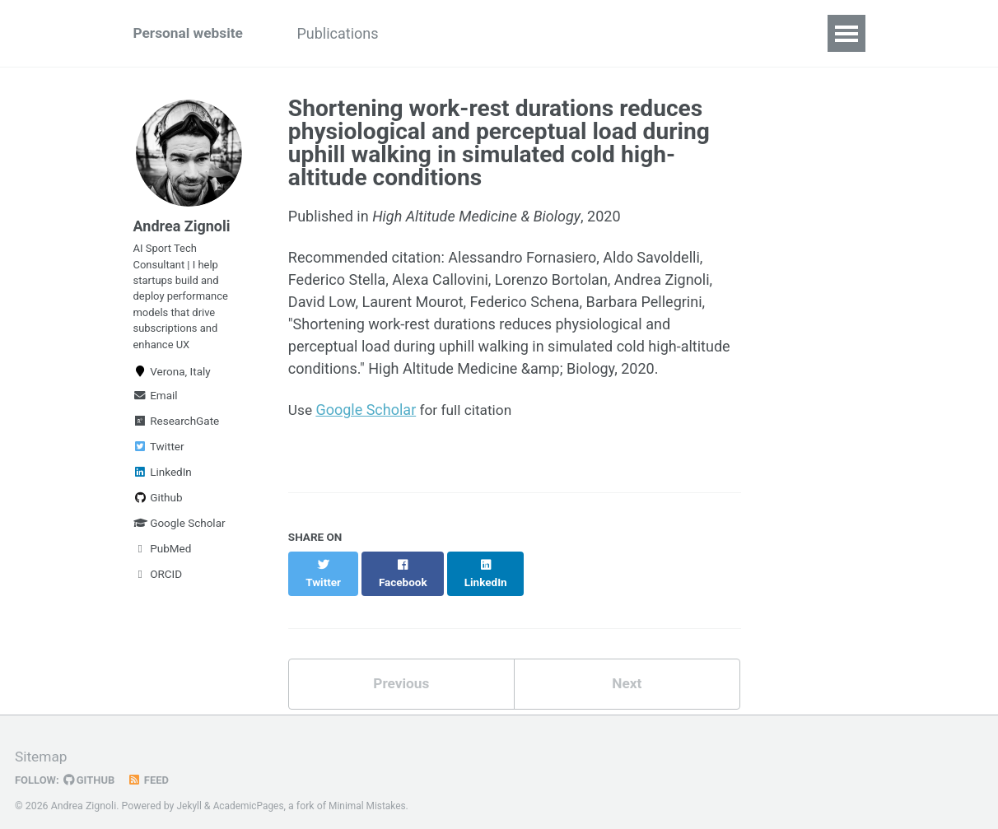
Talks (435, 33)
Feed (152, 765)
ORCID (158, 587)
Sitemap (42, 742)
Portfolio (600, 33)
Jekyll (190, 791)
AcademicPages (250, 791)
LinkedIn (162, 484)
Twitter (158, 459)
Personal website (190, 33)
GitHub (92, 765)
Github (158, 510)
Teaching (513, 33)
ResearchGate (176, 433)
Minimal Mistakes (373, 791)
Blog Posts (694, 33)
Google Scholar (179, 536)
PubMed (162, 561)
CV (769, 33)
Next (626, 669)
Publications (348, 33)
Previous (401, 669)
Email (155, 408)
